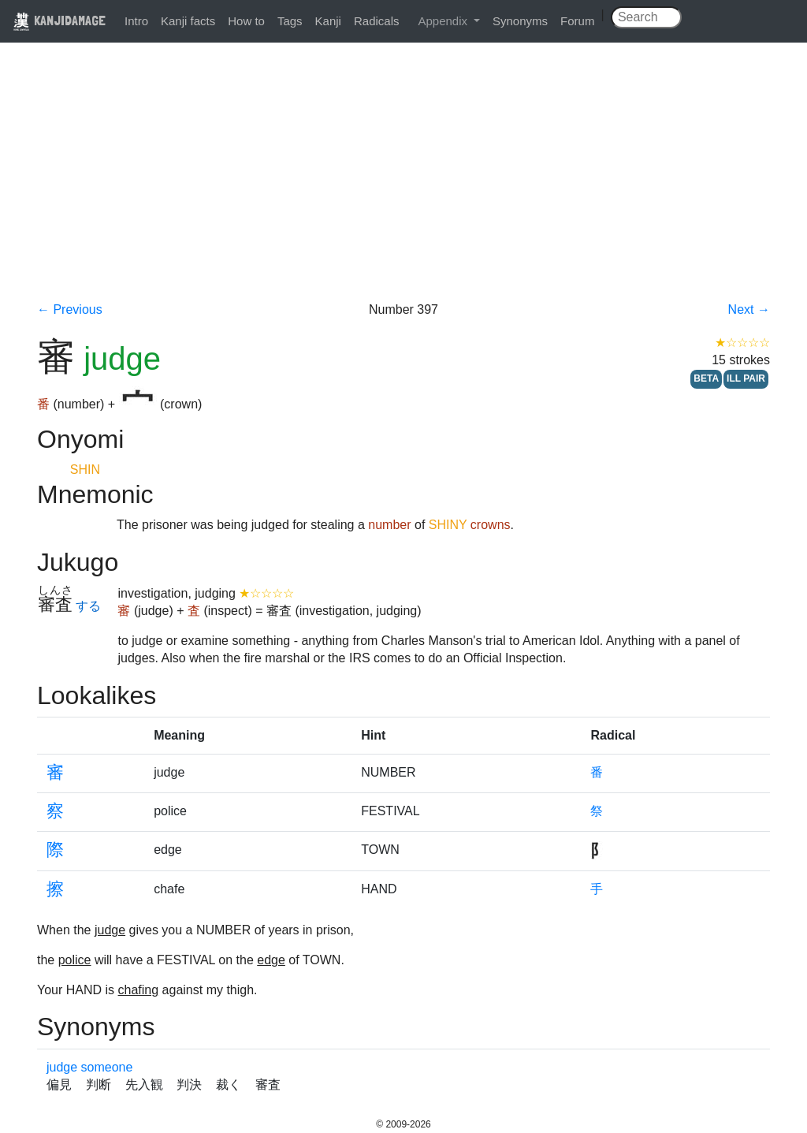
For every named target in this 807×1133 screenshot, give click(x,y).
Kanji (328, 21)
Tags (290, 21)
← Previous (69, 309)
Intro (136, 21)
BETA (706, 378)
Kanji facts (188, 21)
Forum (577, 21)
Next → (749, 309)
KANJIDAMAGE (59, 20)
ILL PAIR (746, 378)
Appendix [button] (444, 21)
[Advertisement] (403, 183)
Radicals (377, 21)
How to (246, 21)
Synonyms (520, 21)
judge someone (89, 1067)
